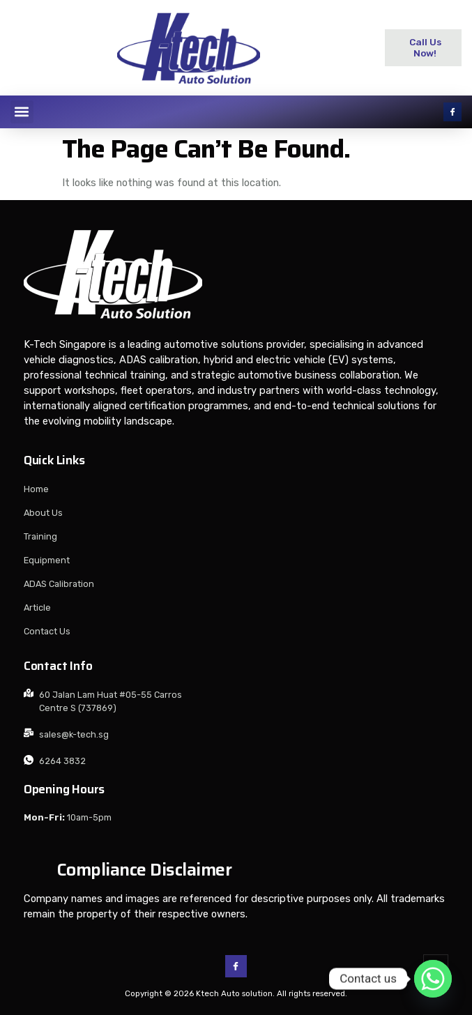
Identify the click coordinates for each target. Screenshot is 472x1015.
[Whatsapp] (433, 979)
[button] (21, 111)
